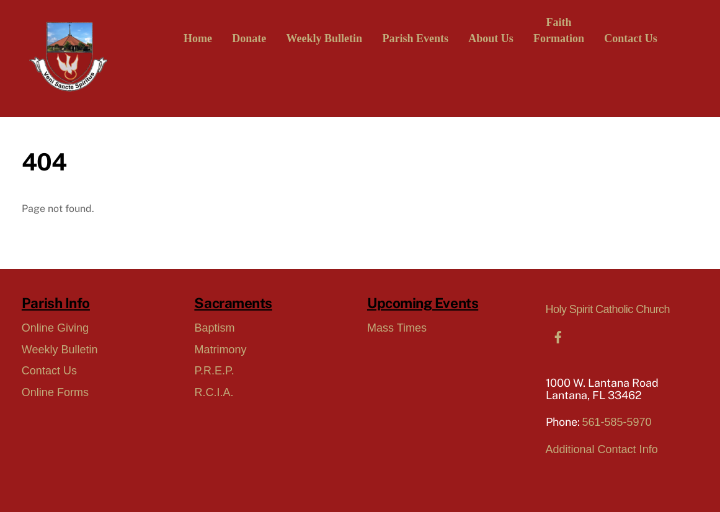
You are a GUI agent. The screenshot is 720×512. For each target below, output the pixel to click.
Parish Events (415, 38)
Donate (249, 38)
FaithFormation (558, 30)
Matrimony (220, 349)
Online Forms (55, 392)
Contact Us (630, 38)
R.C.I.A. (213, 392)
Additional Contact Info (602, 449)
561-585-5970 (617, 422)
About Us (490, 38)
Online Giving (55, 328)
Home (198, 38)
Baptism (214, 328)
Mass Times (397, 328)
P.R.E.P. (214, 370)
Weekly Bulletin (325, 38)
